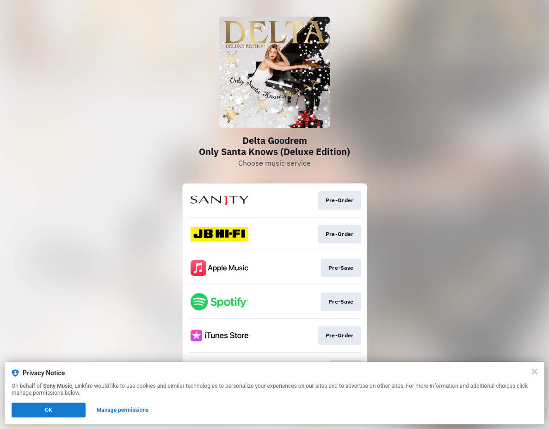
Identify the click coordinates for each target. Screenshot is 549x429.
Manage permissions (123, 410)
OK (48, 410)
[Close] (534, 371)
